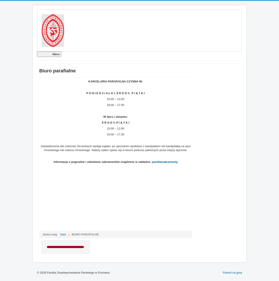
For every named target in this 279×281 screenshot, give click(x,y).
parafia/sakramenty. (165, 161)
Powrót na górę (232, 272)
